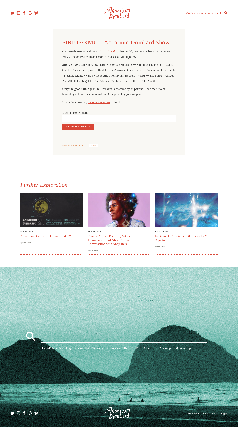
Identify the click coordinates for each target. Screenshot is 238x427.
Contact (209, 13)
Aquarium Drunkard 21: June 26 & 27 (45, 236)
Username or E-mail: (75, 112)
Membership (188, 13)
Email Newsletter (146, 348)
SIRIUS (94, 146)
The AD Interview (53, 348)
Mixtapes (128, 348)
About (200, 13)
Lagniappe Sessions (78, 348)
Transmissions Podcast (106, 348)
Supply (218, 13)
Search (225, 12)
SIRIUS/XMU (108, 51)
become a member (99, 102)
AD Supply (166, 348)
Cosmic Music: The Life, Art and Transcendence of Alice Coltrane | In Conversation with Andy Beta (112, 240)
